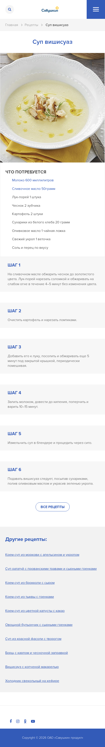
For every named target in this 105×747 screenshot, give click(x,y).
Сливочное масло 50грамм (33, 189)
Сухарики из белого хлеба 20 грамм (41, 222)
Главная (11, 25)
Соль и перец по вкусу (30, 247)
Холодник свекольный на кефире (32, 681)
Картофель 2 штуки (27, 214)
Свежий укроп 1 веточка (31, 239)
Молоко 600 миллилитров (33, 180)
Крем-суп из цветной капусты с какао (35, 611)
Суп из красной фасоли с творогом (33, 639)
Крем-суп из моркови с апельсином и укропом (42, 555)
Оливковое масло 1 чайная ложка (38, 231)
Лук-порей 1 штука (26, 197)
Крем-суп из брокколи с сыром (30, 583)
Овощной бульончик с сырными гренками (38, 625)
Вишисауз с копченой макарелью (32, 667)
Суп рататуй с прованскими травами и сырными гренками (51, 569)
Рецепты (31, 25)
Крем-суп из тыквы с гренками (29, 597)
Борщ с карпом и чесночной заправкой (36, 653)
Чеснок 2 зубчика (26, 205)
